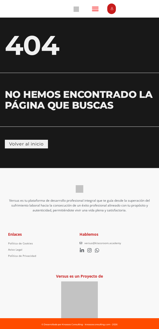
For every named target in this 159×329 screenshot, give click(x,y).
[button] (95, 8)
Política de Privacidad (22, 256)
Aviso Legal (15, 249)
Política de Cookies (20, 243)
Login (113, 8)
